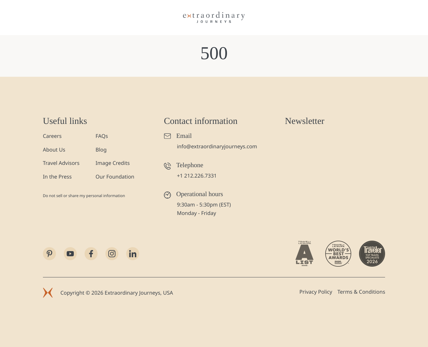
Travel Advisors (61, 163)
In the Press (57, 176)
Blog (101, 149)
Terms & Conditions (361, 291)
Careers (52, 136)
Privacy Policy (315, 291)
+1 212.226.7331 (197, 175)
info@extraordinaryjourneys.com (217, 146)
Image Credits (113, 163)
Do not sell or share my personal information (84, 195)
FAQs (102, 136)
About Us (54, 149)
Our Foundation (115, 176)
